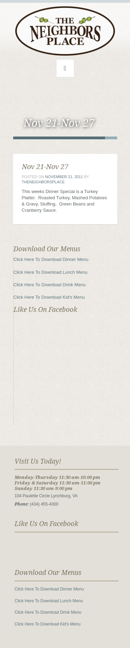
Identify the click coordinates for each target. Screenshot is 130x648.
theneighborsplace (43, 182)
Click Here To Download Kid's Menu (49, 297)
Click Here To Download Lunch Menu (51, 272)
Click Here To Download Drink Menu (50, 284)
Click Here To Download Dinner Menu (51, 259)
